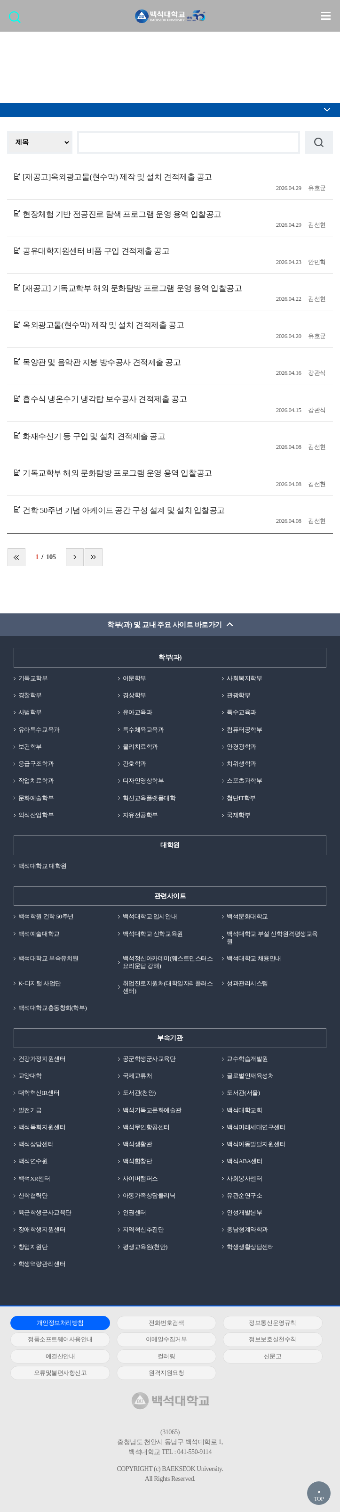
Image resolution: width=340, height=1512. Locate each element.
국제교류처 (137, 1075)
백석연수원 (33, 1161)
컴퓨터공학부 (244, 729)
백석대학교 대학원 (42, 865)
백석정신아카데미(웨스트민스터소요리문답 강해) (168, 962)
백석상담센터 (36, 1144)
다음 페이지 (75, 557)
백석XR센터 (34, 1178)
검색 (17, 20)
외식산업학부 (36, 814)
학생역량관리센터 (41, 1263)
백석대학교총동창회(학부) (52, 1007)
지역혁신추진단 (143, 1229)
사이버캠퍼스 (140, 1178)
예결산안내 (60, 1356)
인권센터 (134, 1212)
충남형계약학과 (247, 1229)
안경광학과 (241, 746)
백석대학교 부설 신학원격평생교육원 (272, 937)
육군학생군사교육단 (44, 1212)
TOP (319, 1498)
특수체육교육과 (143, 729)
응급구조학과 (36, 763)
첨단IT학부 (241, 797)
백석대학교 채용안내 (254, 958)
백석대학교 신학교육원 (153, 933)
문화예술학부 (36, 797)
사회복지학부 (244, 678)
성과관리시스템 (247, 983)
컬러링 (166, 1356)
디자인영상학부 (143, 780)
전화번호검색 (166, 1322)
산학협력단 (33, 1195)
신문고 (273, 1356)
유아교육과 (137, 712)
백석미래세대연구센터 (256, 1127)
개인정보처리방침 (60, 1322)
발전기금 (30, 1110)
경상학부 (134, 695)
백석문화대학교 (247, 916)
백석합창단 (137, 1161)
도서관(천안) (139, 1092)
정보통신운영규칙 (272, 1322)
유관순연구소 (244, 1195)
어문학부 (134, 678)
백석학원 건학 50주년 (46, 916)
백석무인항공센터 (146, 1127)
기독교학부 (33, 678)
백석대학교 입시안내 (150, 916)
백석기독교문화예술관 (152, 1110)
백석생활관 (137, 1144)
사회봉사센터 (244, 1178)
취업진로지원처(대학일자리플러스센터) (168, 987)
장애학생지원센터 (41, 1229)
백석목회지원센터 (41, 1127)
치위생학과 (241, 763)
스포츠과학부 (244, 780)
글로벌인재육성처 (250, 1075)
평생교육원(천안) (145, 1246)
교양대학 (30, 1075)
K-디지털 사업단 (39, 983)
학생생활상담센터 (250, 1246)
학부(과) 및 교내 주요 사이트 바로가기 (164, 624)
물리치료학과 (140, 746)
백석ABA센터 (244, 1161)
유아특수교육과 (39, 729)
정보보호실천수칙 (272, 1339)
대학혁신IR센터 (38, 1092)
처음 (16, 557)
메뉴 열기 (326, 15)
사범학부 (30, 712)
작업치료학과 (36, 780)
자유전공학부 (140, 814)
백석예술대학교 (39, 933)
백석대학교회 (244, 1110)
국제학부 (238, 814)
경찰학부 (30, 695)
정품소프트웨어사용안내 (60, 1339)
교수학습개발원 (247, 1058)
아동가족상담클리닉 (149, 1195)
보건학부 (30, 746)
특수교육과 (241, 712)
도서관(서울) (243, 1092)
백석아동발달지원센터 (256, 1144)
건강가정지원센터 (41, 1058)
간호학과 (134, 763)
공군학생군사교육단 (149, 1058)
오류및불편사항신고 (60, 1372)
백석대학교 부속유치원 (48, 958)
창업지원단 (33, 1246)
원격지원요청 (166, 1372)
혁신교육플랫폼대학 (149, 797)
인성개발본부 (244, 1212)
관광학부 (238, 695)
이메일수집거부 (166, 1339)
